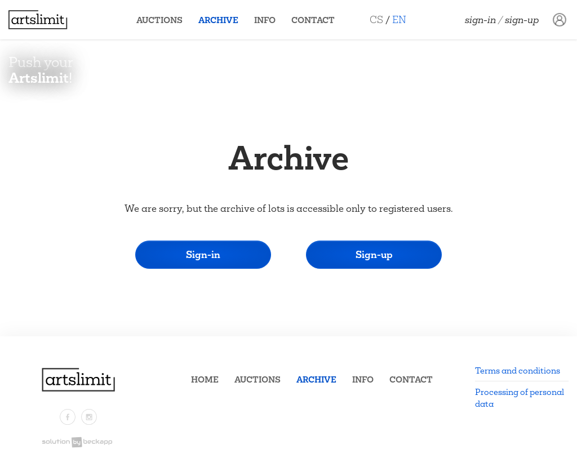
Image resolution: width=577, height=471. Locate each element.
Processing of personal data (519, 397)
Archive (218, 20)
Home (205, 379)
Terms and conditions (517, 370)
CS (376, 19)
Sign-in (480, 19)
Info (265, 20)
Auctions (159, 20)
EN (399, 19)
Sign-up (522, 19)
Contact (313, 20)
